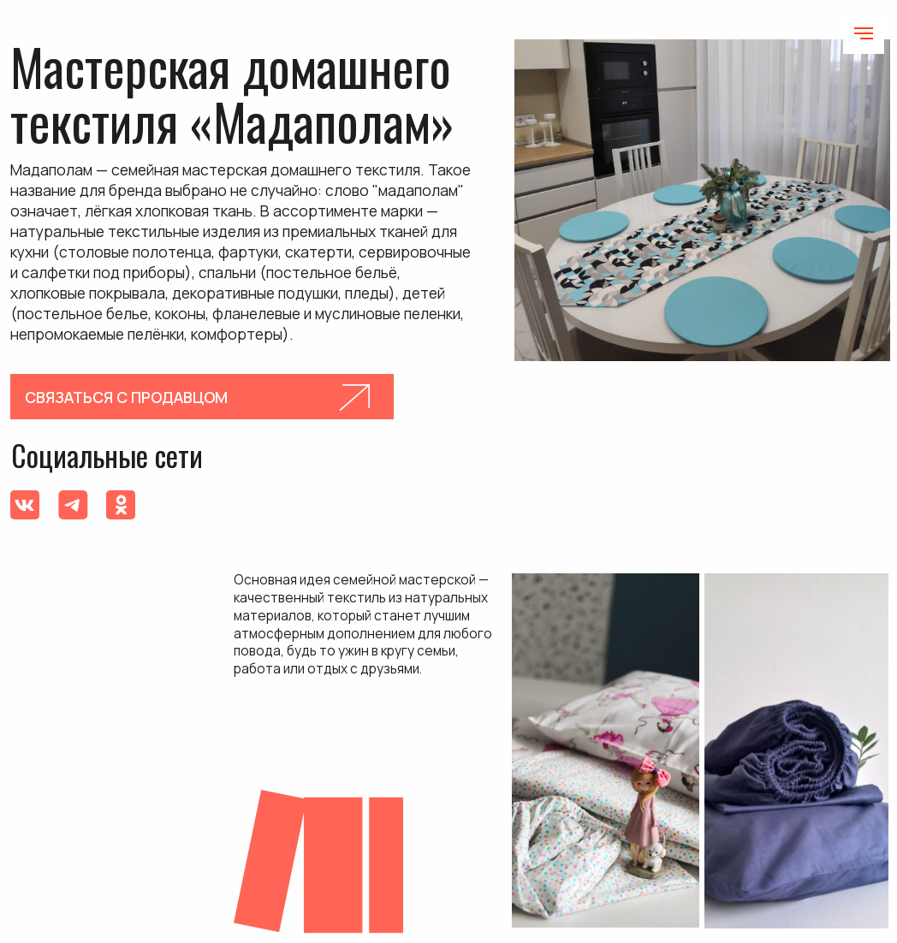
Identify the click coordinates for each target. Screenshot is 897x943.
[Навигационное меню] (863, 33)
